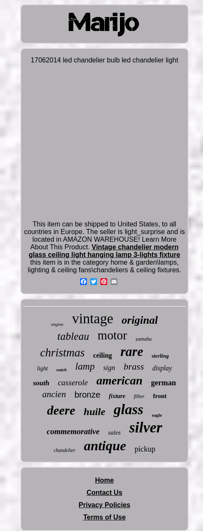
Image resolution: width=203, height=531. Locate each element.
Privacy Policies (105, 504)
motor (112, 335)
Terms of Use (104, 517)
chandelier (64, 450)
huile (95, 411)
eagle (157, 415)
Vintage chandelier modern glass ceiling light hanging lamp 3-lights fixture (104, 250)
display (162, 368)
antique (105, 445)
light (42, 368)
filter (139, 396)
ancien (54, 394)
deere (61, 410)
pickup (144, 449)
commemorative (73, 431)
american (119, 380)
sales (114, 432)
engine (57, 324)
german (163, 382)
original (140, 320)
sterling (160, 356)
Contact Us (104, 492)
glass (128, 409)
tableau (73, 336)
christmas (62, 352)
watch (61, 369)
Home (104, 480)
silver (145, 427)
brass (134, 366)
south (41, 383)
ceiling (102, 355)
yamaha (144, 339)
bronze (87, 394)
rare (131, 351)
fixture (117, 396)
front (160, 396)
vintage (92, 318)
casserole (73, 382)
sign (109, 368)
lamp (85, 366)
